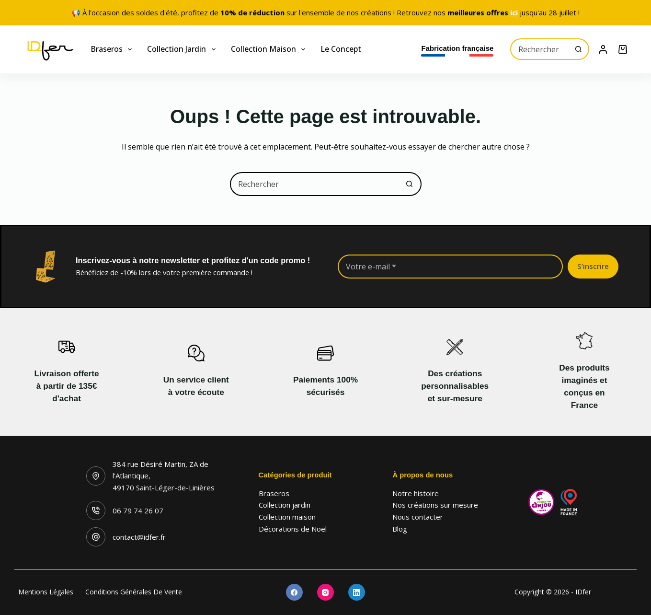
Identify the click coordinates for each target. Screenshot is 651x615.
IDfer (583, 591)
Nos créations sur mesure (435, 505)
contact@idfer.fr (139, 537)
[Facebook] (294, 592)
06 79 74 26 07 (138, 510)
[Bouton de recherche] (578, 49)
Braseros (113, 49)
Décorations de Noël (293, 529)
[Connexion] (603, 49)
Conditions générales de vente (133, 592)
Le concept (340, 49)
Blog (399, 529)
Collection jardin (183, 49)
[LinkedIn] (356, 592)
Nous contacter (417, 517)
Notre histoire (415, 493)
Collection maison (270, 49)
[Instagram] (325, 592)
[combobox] (540, 49)
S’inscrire (593, 266)
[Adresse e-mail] (450, 266)
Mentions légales (45, 592)
